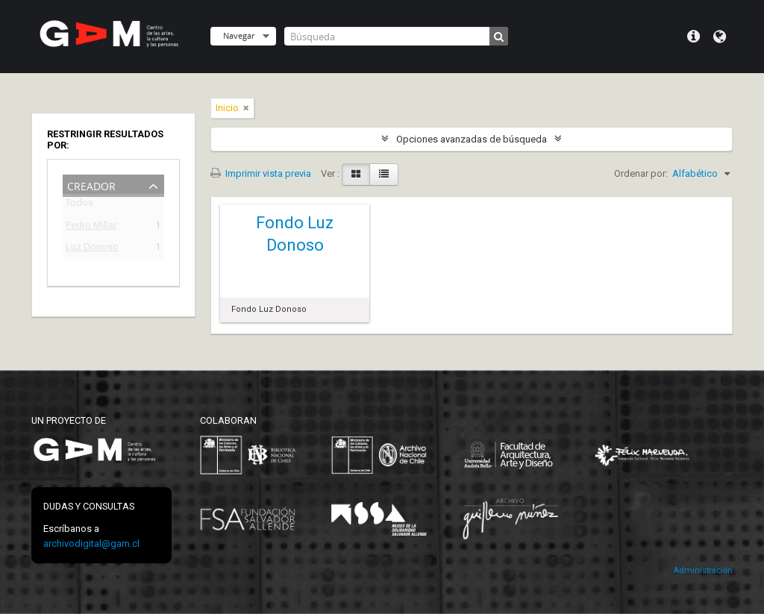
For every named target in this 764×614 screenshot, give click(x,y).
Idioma (720, 36)
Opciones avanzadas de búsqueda (471, 139)
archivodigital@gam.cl (91, 543)
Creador (91, 185)
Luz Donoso (92, 248)
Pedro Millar (91, 227)
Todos (79, 205)
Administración (703, 570)
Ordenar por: (641, 173)
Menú (693, 36)
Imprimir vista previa (260, 173)
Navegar (238, 35)
